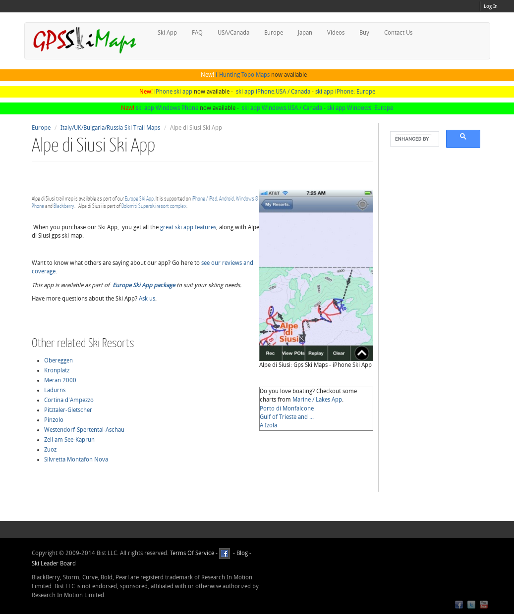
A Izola (268, 425)
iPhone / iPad (204, 198)
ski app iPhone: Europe (345, 91)
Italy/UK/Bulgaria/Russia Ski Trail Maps (110, 127)
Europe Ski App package (144, 285)
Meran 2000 (60, 380)
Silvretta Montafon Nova (76, 459)
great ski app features (188, 227)
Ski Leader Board (54, 563)
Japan (305, 32)
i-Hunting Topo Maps (243, 74)
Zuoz (50, 449)
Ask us (147, 298)
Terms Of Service (192, 553)
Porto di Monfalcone (287, 408)
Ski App (167, 32)
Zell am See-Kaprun (69, 439)
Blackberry (64, 206)
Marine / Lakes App (317, 399)
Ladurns (54, 390)
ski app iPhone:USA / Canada (273, 91)
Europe (273, 32)
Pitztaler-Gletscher (68, 410)
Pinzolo (53, 419)
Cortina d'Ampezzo (69, 400)
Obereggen (58, 360)
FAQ (197, 32)
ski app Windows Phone (167, 107)
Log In (491, 6)
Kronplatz (56, 370)
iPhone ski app (173, 91)
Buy (364, 32)
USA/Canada (233, 32)
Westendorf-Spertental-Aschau (84, 429)
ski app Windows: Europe (360, 107)
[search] (413, 139)
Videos (335, 32)
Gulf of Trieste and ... (287, 416)
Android (226, 198)
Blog (242, 553)
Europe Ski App (139, 198)
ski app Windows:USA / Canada (282, 107)
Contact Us (398, 32)
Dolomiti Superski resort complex (153, 206)
